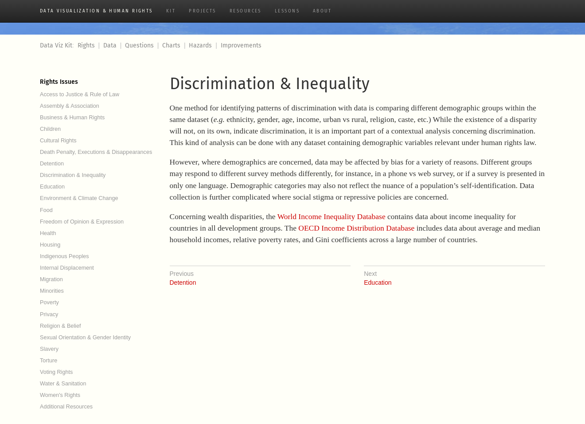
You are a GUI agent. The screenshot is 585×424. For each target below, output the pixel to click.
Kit (171, 11)
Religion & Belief (60, 326)
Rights (86, 45)
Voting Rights (56, 372)
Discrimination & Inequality (72, 175)
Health (48, 233)
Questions (139, 45)
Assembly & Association (69, 106)
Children (50, 129)
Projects (202, 11)
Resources (245, 11)
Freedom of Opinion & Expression (82, 222)
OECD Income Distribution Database (356, 228)
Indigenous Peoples (64, 256)
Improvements (241, 45)
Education (52, 187)
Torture (48, 360)
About (322, 11)
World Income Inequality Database (331, 216)
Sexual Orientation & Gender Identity (85, 337)
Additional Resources (66, 407)
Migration (51, 279)
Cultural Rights (58, 140)
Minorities (52, 291)
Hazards (200, 45)
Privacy (49, 314)
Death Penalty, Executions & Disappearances (96, 152)
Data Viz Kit (56, 45)
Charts (171, 45)
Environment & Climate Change (79, 198)
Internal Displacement (67, 268)
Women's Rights (60, 395)
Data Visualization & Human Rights (96, 11)
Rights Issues (59, 82)
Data (110, 45)
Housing (50, 245)
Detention (52, 164)
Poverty (49, 302)
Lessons (287, 11)
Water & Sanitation (63, 384)
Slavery (49, 349)
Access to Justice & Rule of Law (79, 94)
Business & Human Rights (72, 117)
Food (46, 210)
